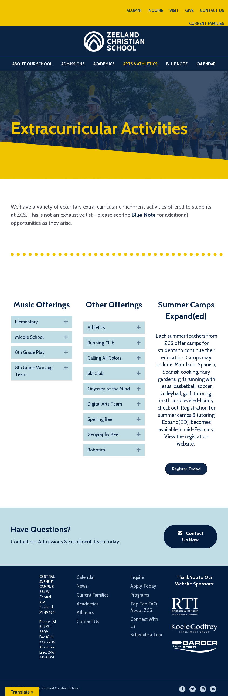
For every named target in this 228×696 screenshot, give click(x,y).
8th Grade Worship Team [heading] (34, 371)
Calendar (206, 64)
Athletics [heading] (96, 327)
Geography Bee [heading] (102, 434)
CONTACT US (212, 10)
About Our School (32, 64)
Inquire (137, 577)
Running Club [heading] (100, 343)
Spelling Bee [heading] (99, 419)
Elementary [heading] (26, 321)
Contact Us (88, 621)
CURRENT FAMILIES (206, 23)
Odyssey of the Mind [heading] (108, 389)
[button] (66, 322)
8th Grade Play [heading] (30, 352)
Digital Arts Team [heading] (104, 404)
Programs (139, 595)
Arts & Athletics (140, 64)
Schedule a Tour (146, 634)
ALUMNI (134, 10)
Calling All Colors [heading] (104, 358)
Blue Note (177, 64)
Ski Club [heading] (95, 373)
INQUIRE (155, 10)
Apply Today (143, 586)
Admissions (72, 64)
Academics (103, 64)
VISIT (174, 10)
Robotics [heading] (96, 450)
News (82, 586)
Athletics (85, 612)
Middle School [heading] (29, 337)
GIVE (189, 10)
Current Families (93, 595)
